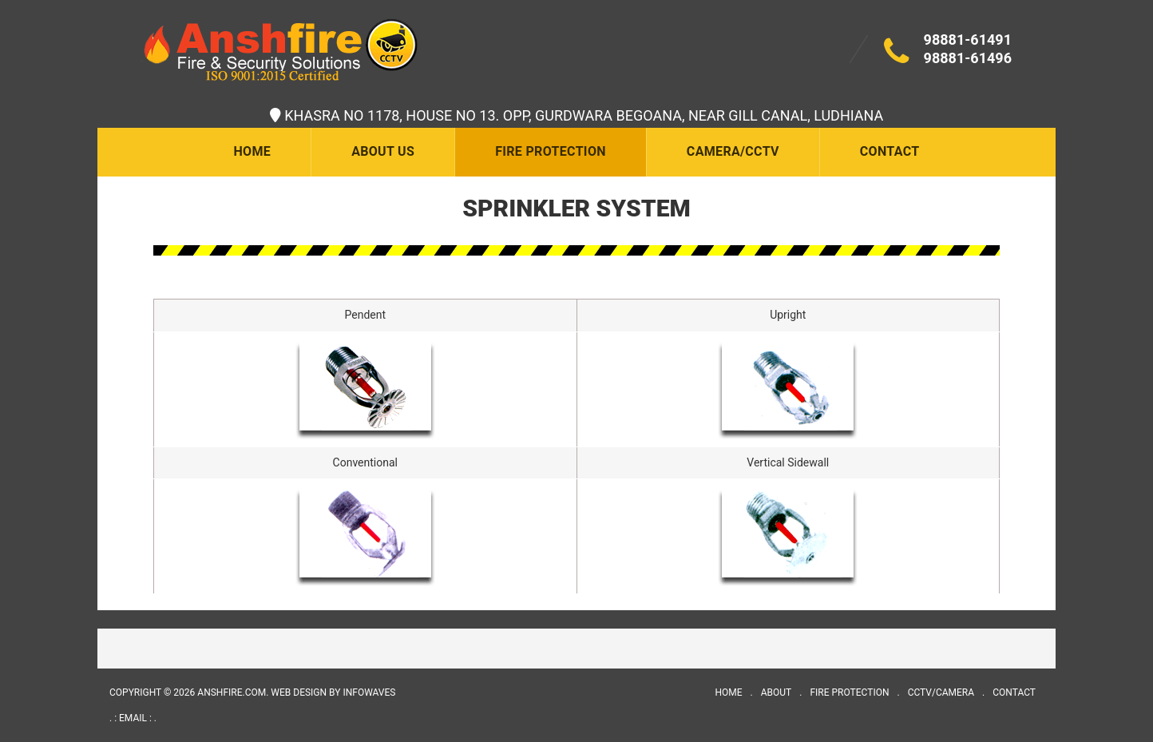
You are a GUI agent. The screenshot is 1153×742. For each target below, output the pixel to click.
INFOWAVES (369, 692)
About (776, 692)
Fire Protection (550, 151)
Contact (890, 151)
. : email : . (133, 718)
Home (252, 151)
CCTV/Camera (941, 692)
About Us (382, 151)
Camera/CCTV (733, 151)
